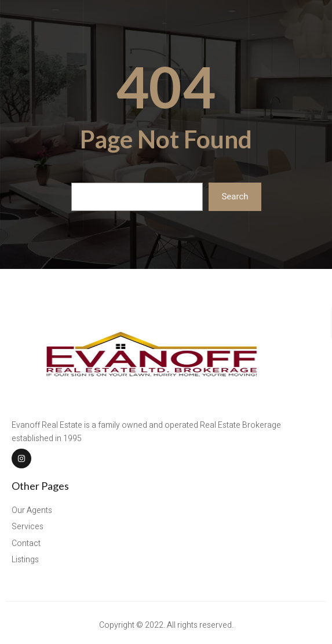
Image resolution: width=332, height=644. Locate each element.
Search (234, 196)
